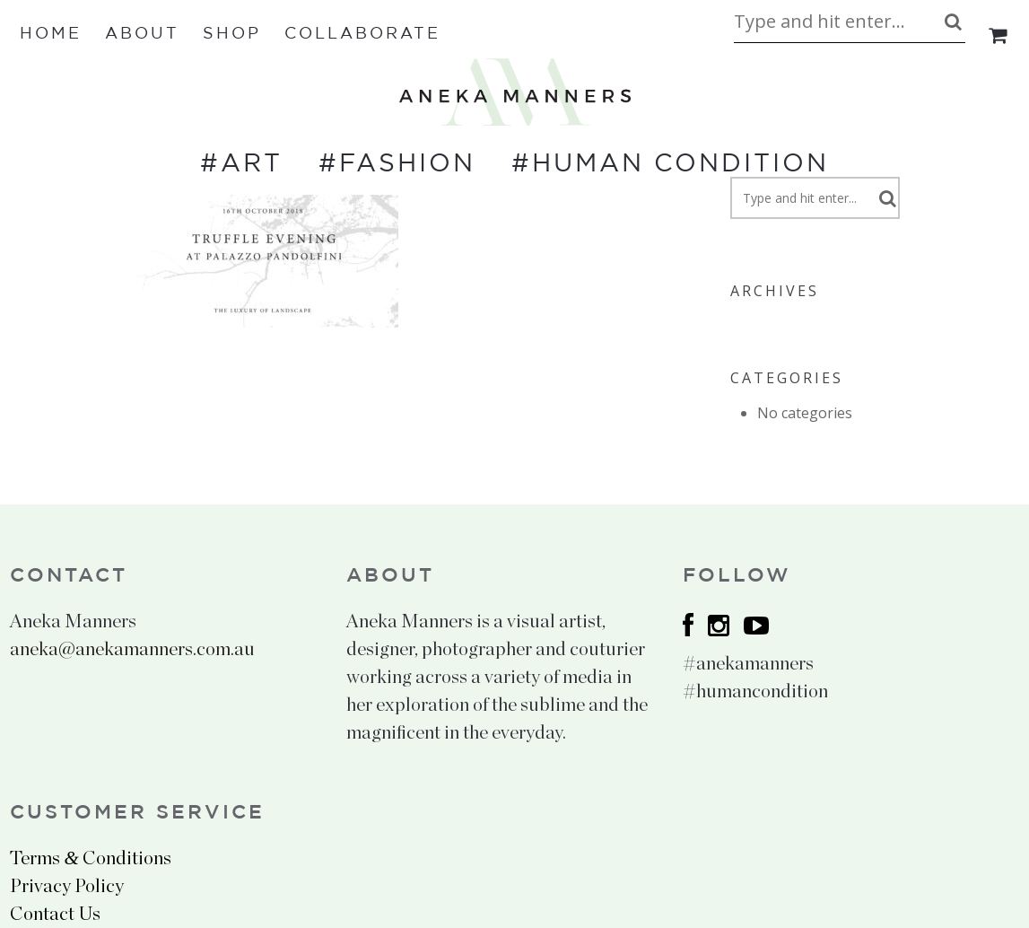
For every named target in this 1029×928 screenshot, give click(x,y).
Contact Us (55, 914)
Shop (232, 34)
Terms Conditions (90, 858)
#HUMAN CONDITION (670, 164)
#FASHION (396, 164)
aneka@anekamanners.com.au (132, 649)
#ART (241, 164)
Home (51, 34)
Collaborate (362, 34)
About (142, 34)
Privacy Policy (67, 886)
